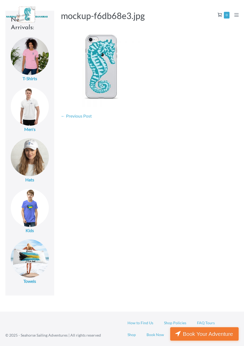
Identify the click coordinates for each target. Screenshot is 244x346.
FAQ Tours (206, 322)
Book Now (155, 334)
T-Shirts (30, 78)
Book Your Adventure (208, 334)
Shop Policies (175, 322)
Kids (30, 230)
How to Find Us (140, 322)
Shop (132, 334)
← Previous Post (76, 115)
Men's (29, 129)
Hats (29, 179)
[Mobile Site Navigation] (236, 15)
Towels (29, 281)
